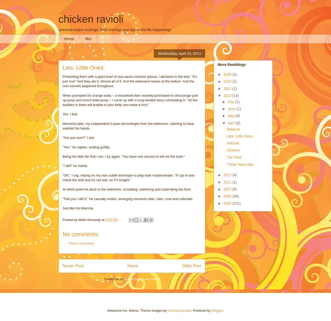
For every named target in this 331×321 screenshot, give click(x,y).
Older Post (191, 266)
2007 (227, 189)
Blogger (217, 310)
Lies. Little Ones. (240, 136)
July (231, 102)
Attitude (233, 143)
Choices (233, 150)
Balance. (234, 129)
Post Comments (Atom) (142, 279)
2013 (227, 96)
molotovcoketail (179, 310)
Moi (88, 39)
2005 (227, 203)
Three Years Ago (240, 164)
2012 (227, 175)
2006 (227, 196)
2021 (227, 89)
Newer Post (73, 266)
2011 (227, 182)
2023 (227, 81)
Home (69, 39)
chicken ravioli (90, 19)
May (231, 116)
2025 (227, 74)
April (232, 123)
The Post (234, 157)
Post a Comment (81, 243)
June (232, 109)
